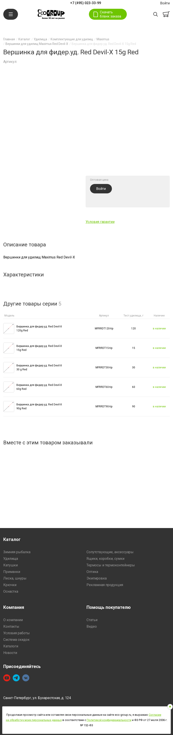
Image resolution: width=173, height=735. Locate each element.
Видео (91, 626)
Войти (165, 3)
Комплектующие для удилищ (72, 39)
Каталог (24, 39)
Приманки (11, 572)
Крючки (9, 585)
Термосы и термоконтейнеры (110, 565)
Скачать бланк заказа (110, 14)
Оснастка (10, 591)
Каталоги (10, 646)
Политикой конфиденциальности (109, 720)
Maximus (103, 39)
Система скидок (16, 640)
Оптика (92, 572)
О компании (13, 620)
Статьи (91, 620)
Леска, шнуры (14, 578)
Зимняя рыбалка (16, 552)
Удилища (40, 39)
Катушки (10, 565)
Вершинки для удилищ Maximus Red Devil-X (36, 44)
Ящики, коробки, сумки (105, 559)
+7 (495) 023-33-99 (85, 3)
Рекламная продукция (104, 585)
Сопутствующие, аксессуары (110, 552)
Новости (10, 653)
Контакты (11, 626)
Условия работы (16, 633)
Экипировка (96, 578)
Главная (9, 39)
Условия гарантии (100, 222)
